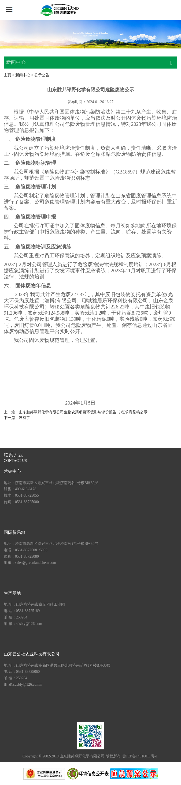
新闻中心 (22, 75)
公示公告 (41, 75)
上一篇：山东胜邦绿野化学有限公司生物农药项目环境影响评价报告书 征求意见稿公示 (75, 412)
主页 (7, 75)
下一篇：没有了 (17, 418)
